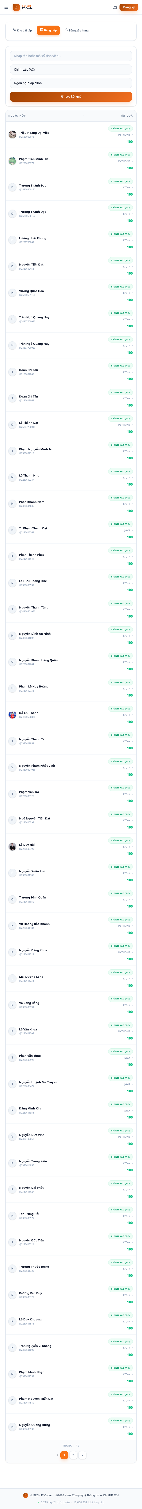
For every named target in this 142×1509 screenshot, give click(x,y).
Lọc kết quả (71, 96)
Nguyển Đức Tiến (31, 1240)
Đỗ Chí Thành (28, 713)
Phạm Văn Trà (29, 792)
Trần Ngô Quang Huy (34, 317)
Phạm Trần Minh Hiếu (34, 159)
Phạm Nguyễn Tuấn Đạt (36, 1398)
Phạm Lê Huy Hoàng (34, 686)
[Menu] (6, 7)
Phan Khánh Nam (31, 502)
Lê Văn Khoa (28, 1029)
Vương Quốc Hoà (31, 291)
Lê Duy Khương (30, 1319)
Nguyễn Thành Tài (32, 739)
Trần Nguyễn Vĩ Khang (35, 1346)
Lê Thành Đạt (28, 422)
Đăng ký (129, 7)
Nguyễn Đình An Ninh (35, 633)
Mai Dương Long (31, 976)
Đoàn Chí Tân (28, 370)
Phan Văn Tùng (30, 1055)
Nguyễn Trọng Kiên (33, 1161)
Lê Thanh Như (29, 475)
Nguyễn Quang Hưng (34, 1425)
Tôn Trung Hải (29, 1214)
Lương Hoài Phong (32, 238)
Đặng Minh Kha (30, 1108)
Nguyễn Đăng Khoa (33, 950)
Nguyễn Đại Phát (31, 1187)
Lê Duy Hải (27, 844)
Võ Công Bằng (29, 1003)
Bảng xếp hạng (76, 30)
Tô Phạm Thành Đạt (33, 528)
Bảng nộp (48, 30)
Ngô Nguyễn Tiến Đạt (34, 818)
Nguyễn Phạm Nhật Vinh (37, 765)
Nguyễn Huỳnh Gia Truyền (38, 1082)
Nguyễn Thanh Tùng (33, 607)
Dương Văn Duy (30, 1293)
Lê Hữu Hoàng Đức (33, 581)
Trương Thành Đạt (32, 185)
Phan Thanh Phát (31, 554)
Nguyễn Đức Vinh (32, 1135)
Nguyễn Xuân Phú (32, 871)
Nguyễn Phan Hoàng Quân (38, 660)
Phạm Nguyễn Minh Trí (35, 449)
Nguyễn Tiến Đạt (31, 264)
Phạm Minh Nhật (31, 1372)
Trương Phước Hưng (34, 1266)
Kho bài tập (22, 30)
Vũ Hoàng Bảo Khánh (34, 924)
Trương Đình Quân (32, 897)
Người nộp (17, 115)
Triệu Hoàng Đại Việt (34, 132)
